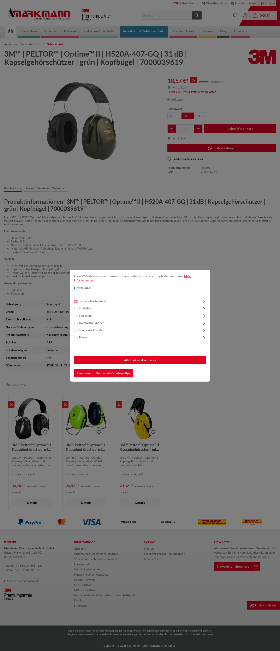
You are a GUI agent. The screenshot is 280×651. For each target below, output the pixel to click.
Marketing (85, 317)
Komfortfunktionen (91, 324)
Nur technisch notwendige (113, 375)
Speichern (83, 375)
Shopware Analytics (92, 332)
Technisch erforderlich (93, 303)
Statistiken (86, 310)
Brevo (83, 339)
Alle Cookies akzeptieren (140, 362)
